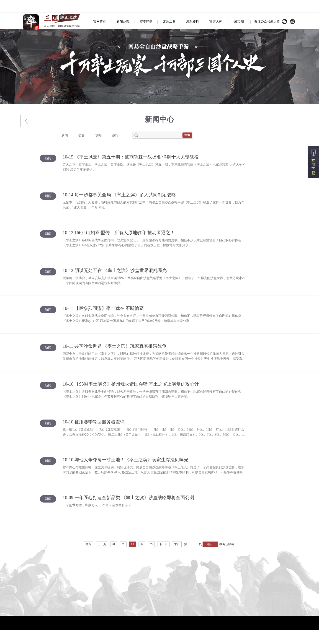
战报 (115, 135)
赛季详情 (146, 21)
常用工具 (169, 21)
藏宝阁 (239, 21)
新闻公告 (122, 21)
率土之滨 (31, 22)
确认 (210, 544)
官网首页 (99, 21)
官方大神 (215, 21)
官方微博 (292, 21)
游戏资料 (192, 21)
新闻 (65, 135)
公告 (81, 135)
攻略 (98, 135)
